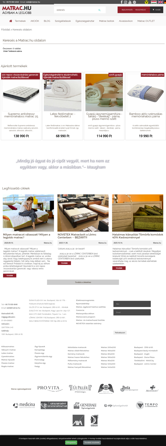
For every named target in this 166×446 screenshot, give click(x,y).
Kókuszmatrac (7, 346)
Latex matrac (7, 353)
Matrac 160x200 (108, 350)
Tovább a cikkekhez (83, 282)
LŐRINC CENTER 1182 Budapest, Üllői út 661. (47, 317)
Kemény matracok (76, 354)
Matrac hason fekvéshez (78, 357)
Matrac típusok (8, 360)
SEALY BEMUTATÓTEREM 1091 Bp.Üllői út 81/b (48, 321)
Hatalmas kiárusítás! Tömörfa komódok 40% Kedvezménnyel (137, 236)
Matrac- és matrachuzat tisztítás (90, 320)
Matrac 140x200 (108, 367)
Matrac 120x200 (108, 364)
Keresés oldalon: (22, 29)
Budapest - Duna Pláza (144, 357)
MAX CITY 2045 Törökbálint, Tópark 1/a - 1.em (47, 314)
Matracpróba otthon (85, 313)
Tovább (10, 275)
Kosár (156, 10)
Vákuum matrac (8, 350)
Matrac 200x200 (108, 347)
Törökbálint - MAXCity (144, 360)
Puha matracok (75, 364)
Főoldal (5, 29)
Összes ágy (39, 353)
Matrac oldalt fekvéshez (78, 350)
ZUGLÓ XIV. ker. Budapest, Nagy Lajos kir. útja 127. (49, 310)
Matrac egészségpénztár (21, 389)
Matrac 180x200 (108, 357)
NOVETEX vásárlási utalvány (88, 323)
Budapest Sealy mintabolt (146, 350)
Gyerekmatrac (7, 356)
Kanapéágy (40, 350)
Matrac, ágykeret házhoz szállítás (91, 307)
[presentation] (134, 323)
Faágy (37, 366)
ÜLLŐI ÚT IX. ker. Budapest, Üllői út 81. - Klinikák (48, 307)
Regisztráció (140, 10)
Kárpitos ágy (40, 363)
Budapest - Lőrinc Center (145, 364)
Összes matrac (7, 363)
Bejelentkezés (127, 10)
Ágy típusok (40, 346)
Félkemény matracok (77, 360)
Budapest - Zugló (141, 354)
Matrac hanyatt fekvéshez (79, 367)
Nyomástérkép (82, 303)
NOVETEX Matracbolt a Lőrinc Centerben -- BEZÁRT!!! (77, 236)
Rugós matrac (7, 366)
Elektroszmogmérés (85, 300)
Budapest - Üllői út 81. (143, 347)
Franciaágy (39, 360)
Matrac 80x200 (108, 354)
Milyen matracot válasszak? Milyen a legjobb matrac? (26, 236)
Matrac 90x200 (108, 360)
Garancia (80, 310)
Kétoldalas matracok (77, 347)
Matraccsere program (85, 317)
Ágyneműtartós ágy (43, 356)
